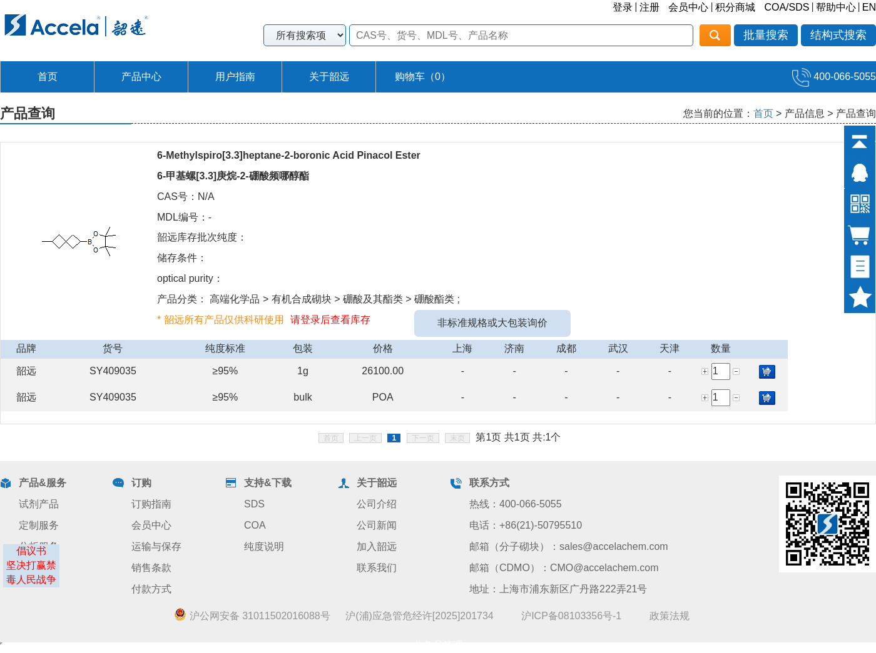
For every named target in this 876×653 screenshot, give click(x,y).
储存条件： (182, 257)
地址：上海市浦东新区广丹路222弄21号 (558, 589)
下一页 (423, 438)
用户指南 (235, 76)
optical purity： (190, 278)
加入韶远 (377, 546)
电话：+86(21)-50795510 (525, 525)
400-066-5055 (834, 76)
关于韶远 (329, 76)
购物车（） (423, 76)
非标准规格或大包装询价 (492, 322)
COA (255, 525)
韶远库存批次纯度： (202, 237)
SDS (254, 504)
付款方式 (151, 589)
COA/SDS (786, 7)
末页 (457, 438)
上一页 (365, 438)
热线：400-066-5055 (515, 504)
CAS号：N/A (186, 196)
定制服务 (39, 525)
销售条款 (151, 567)
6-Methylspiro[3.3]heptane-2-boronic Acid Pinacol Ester (288, 155)
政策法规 (669, 616)
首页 (48, 76)
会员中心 (688, 7)
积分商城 (735, 7)
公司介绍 (377, 504)
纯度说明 (264, 546)
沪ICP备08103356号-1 (571, 616)
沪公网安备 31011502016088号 (252, 615)
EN (869, 7)
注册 (649, 7)
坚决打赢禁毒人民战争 (31, 572)
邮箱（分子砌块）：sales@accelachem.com (568, 546)
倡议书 (31, 551)
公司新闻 (377, 525)
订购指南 (151, 504)
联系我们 (377, 567)
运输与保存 (156, 546)
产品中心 (141, 76)
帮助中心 (836, 7)
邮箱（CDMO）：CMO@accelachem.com (564, 567)
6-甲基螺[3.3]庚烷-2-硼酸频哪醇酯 (233, 176)
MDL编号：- (184, 217)
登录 (623, 7)
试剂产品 (39, 504)
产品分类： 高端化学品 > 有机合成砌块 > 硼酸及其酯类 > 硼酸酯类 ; (308, 299)
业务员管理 (438, 645)
